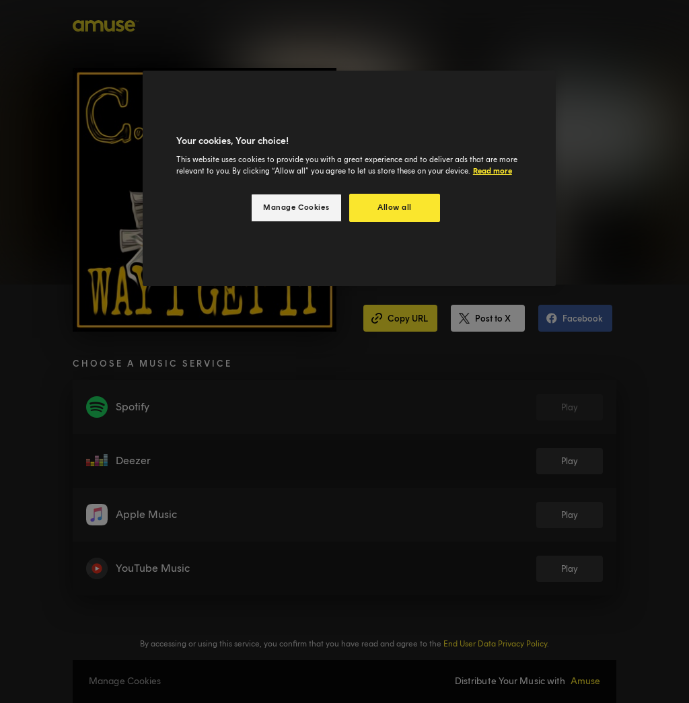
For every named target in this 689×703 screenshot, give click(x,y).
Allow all (394, 207)
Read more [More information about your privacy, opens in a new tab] (492, 171)
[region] (349, 179)
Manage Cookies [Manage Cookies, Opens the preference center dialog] (296, 207)
